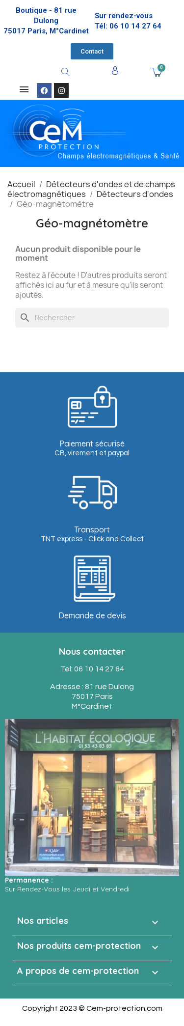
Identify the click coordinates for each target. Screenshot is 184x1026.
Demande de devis (92, 615)
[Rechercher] (92, 318)
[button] (92, 51)
